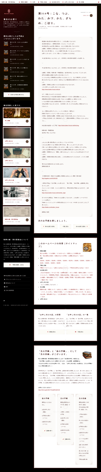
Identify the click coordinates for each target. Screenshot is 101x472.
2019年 (82, 260)
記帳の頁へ (49, 430)
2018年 (76, 260)
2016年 (65, 260)
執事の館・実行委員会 (8, 2)
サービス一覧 (55, 272)
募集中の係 (43, 289)
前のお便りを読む (50, 226)
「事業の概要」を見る (18, 264)
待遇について (51, 289)
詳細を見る (52, 331)
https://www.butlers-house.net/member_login (54, 192)
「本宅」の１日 (78, 291)
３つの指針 (52, 253)
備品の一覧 (45, 279)
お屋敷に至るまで (73, 255)
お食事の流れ (64, 272)
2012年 (42, 260)
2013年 (48, 260)
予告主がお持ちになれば (76, 267)
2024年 (59, 263)
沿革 (32, 2)
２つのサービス (61, 253)
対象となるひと (75, 275)
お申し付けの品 (68, 2)
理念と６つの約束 (87, 294)
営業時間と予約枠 (54, 275)
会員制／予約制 (69, 277)
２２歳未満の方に (73, 289)
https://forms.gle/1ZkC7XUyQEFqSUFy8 (49, 390)
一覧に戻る (65, 226)
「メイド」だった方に (46, 291)
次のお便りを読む (81, 226)
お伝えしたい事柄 (62, 289)
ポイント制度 (73, 272)
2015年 (59, 260)
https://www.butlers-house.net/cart (51, 89)
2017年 (71, 260)
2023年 (53, 263)
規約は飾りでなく (51, 294)
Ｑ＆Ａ (81, 255)
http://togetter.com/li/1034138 (49, 178)
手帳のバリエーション (46, 267)
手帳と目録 (42, 2)
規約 (6, 286)
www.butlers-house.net (19, 305)
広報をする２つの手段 (61, 255)
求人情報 (80, 2)
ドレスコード (84, 275)
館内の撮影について (52, 277)
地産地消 (89, 277)
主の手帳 (98, 2)
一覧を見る (80, 331)
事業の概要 (23, 2)
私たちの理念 (43, 253)
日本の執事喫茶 (9, 290)
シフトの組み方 (68, 291)
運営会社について (9, 283)
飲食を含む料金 (65, 275)
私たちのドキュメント (74, 294)
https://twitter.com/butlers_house (50, 207)
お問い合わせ (9, 141)
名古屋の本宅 (55, 2)
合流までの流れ (58, 291)
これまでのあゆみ (45, 272)
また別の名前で (62, 294)
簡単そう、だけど (85, 289)
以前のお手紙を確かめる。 (17, 94)
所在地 (61, 277)
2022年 (47, 263)
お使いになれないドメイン (61, 267)
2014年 (53, 260)
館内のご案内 (82, 272)
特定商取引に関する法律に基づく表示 (15, 275)
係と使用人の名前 (48, 255)
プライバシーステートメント (13, 199)
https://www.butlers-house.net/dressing (68, 125)
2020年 (88, 260)
